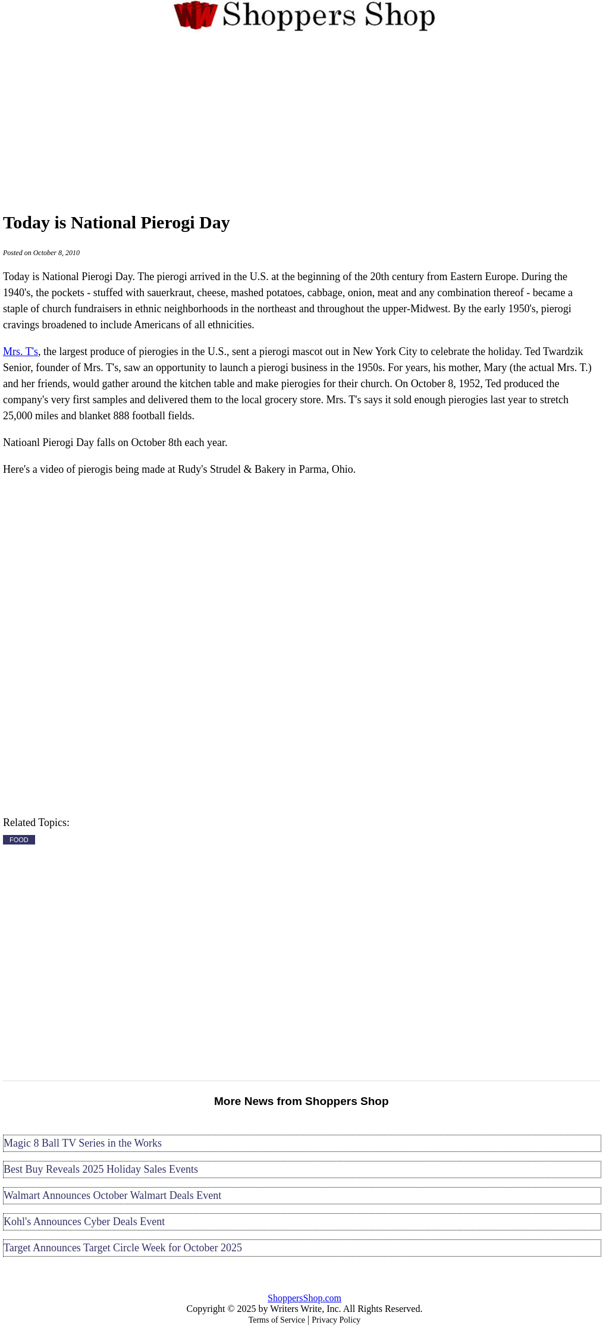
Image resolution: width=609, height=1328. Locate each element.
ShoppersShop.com (304, 1298)
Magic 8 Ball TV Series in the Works (83, 1143)
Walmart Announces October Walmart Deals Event (112, 1195)
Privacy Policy (336, 1320)
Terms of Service (277, 1320)
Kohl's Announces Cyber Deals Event (84, 1221)
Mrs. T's (20, 351)
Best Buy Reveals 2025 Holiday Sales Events (101, 1169)
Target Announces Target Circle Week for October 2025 (123, 1248)
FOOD (19, 839)
